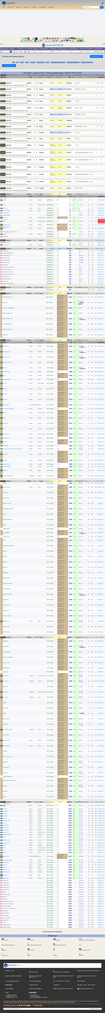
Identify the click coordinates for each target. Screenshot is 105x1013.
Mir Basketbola (7, 379)
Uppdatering (101, 77)
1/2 (71, 194)
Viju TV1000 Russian (8, 475)
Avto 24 (5, 383)
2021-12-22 (100, 269)
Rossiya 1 (5, 809)
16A (37, 126)
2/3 (71, 89)
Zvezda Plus (6, 878)
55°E (60, 45)
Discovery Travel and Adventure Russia (12, 449)
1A (37, 89)
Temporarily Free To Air (86, 62)
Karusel (5, 818)
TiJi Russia (5, 454)
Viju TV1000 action (7, 729)
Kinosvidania (6, 351)
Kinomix (5, 368)
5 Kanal (5, 813)
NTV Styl (5, 865)
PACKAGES (26, 7)
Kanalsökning (81, 981)
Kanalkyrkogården (9, 988)
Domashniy (6, 827)
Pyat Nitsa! (5, 832)
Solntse (5, 198)
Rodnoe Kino (6, 371)
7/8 (70, 132)
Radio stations (40, 62)
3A (37, 108)
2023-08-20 (100, 200)
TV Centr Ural (6, 820)
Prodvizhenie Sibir (7, 860)
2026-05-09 (100, 221)
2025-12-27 (100, 236)
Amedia (5, 394)
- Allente (93, 985)
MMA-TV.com (6, 621)
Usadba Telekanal (7, 466)
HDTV (21, 62)
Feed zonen (33, 994)
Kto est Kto (6, 438)
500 (68, 138)
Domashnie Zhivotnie (8, 408)
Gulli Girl (5, 460)
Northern (41, 132)
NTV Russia (6, 811)
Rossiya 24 (5, 875)
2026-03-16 (100, 487)
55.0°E (2, 51)
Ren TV (5, 823)
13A (37, 293)
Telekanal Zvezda (7, 834)
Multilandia (6, 445)
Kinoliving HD (6, 746)
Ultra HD (33, 62)
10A (37, 340)
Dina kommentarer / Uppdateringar (53, 931)
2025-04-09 (100, 253)
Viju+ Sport (6, 697)
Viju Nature (6, 692)
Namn (4, 77)
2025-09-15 (100, 234)
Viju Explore (6, 675)
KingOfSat (96, 1008)
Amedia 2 (5, 388)
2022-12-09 (100, 274)
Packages (79, 985)
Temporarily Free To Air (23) (61, 981)
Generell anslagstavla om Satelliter (39, 997)
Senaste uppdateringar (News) (13, 976)
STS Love (5, 217)
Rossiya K (5, 816)
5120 (68, 145)
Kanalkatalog (56, 985)
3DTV (27, 62)
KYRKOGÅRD (42, 7)
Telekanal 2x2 (6, 872)
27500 (68, 89)
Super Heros (6, 434)
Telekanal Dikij (6, 464)
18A (37, 194)
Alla (13, 62)
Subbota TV (6, 869)
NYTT (3, 7)
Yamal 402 (50, 45)
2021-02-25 (100, 267)
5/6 (70, 101)
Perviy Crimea (6, 210)
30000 (68, 83)
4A (37, 114)
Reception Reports (33, 985)
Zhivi (4, 418)
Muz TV (5, 867)
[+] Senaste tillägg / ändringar (58, 62)
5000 (68, 95)
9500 (68, 101)
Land (30, 77)
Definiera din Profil (33, 971)
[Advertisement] (52, 23)
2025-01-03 (100, 232)
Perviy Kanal (6, 804)
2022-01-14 (100, 272)
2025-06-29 (100, 281)
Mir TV (4, 837)
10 (36, 181)
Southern (41, 95)
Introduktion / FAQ (9, 970)
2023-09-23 (100, 276)
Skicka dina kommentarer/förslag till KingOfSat (88, 970)
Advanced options (96, 56)
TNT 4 (4, 848)
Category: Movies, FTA (12, 997)
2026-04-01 (100, 483)
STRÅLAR (34, 7)
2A (37, 101)
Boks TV (5, 442)
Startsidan (13, 965)
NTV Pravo (5, 862)
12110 (68, 114)
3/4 (71, 83)
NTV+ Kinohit (6, 357)
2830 (68, 188)
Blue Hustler (6, 405)
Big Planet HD (6, 740)
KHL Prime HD (6, 487)
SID (70, 77)
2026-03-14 (100, 289)
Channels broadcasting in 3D (85, 988)
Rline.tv (5, 234)
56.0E (2, 44)
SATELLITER (10, 7)
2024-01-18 (100, 242)
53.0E (103, 44)
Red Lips (5, 470)
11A (37, 287)
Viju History (6, 681)
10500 (68, 120)
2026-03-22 (100, 297)
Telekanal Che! (6, 224)
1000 (68, 132)
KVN (4, 375)
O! (3, 428)
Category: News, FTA (12, 996)
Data (47, 62)
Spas (4, 845)
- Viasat (89, 985)
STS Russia (5, 825)
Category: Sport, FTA (12, 994)
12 (36, 83)
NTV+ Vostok (49, 289)
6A (37, 637)
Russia (41, 83)
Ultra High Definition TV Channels (63, 988)
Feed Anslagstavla (35, 996)
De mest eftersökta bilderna (35, 988)
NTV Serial (5, 423)
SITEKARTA (51, 7)
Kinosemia (5, 346)
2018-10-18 (100, 251)
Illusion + (5, 399)
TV (17, 62)
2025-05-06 (100, 279)
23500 (68, 174)
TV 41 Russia (6, 245)
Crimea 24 (5, 208)
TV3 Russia (5, 830)
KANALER (18, 7)
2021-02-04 (100, 265)
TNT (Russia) (6, 840)
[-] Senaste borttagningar (73, 62)
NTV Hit (5, 412)
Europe (41, 89)
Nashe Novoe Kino (7, 362)
